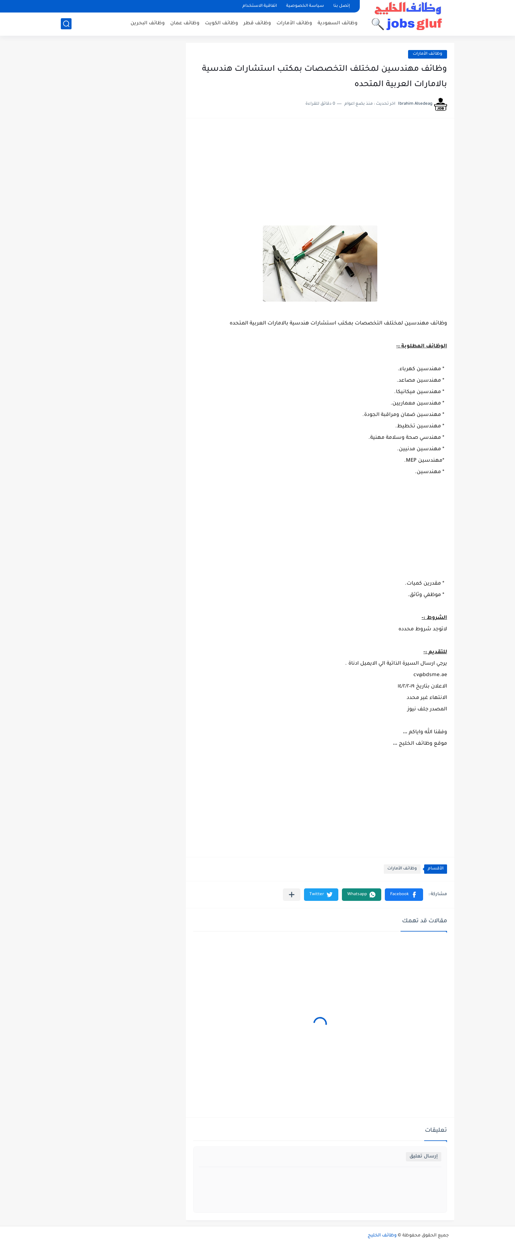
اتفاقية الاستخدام (259, 6)
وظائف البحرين (148, 23)
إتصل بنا (341, 6)
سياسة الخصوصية (305, 6)
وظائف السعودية (338, 23)
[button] (404, 894)
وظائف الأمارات (294, 23)
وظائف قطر (257, 23)
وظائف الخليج (382, 1235)
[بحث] (66, 23)
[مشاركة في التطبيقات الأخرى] (291, 894)
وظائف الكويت (221, 23)
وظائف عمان (185, 23)
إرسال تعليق (423, 1156)
